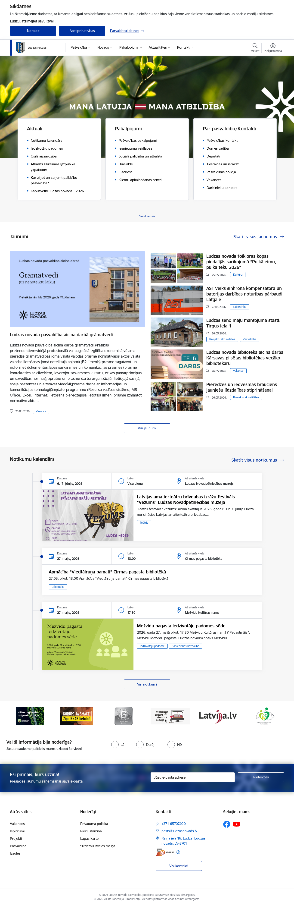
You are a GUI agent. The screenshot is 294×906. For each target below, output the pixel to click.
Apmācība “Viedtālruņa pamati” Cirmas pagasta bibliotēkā (107, 572)
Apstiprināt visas (82, 30)
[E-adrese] (165, 852)
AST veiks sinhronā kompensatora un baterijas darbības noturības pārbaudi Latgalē (244, 294)
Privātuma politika (94, 823)
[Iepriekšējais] (20, 716)
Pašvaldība (249, 339)
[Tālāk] (274, 716)
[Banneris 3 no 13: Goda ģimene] (123, 716)
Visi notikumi (147, 684)
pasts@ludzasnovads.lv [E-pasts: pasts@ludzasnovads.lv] (179, 831)
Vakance (41, 411)
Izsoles (15, 853)
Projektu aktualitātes (222, 339)
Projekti (16, 838)
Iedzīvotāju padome (152, 646)
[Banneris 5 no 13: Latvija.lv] (217, 716)
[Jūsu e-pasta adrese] (193, 777)
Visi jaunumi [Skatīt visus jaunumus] (147, 428)
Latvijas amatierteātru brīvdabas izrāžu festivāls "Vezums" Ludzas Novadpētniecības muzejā (186, 499)
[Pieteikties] (261, 777)
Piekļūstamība (91, 831)
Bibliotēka (58, 586)
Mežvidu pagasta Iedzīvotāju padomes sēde (181, 626)
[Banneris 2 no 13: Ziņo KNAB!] (76, 716)
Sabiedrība (239, 306)
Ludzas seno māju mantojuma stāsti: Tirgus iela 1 (243, 323)
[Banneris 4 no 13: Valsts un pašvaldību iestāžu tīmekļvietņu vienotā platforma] (171, 716)
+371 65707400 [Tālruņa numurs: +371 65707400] (173, 823)
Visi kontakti (178, 866)
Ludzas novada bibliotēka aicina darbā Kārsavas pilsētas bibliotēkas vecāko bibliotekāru (244, 357)
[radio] (117, 744)
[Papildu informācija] (178, 852)
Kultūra (237, 274)
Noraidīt (33, 30)
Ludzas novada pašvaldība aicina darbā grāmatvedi (61, 334)
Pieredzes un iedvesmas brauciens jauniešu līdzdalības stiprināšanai (241, 387)
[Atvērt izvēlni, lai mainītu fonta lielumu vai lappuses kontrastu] (273, 48)
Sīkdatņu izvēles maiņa (97, 846)
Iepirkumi (17, 831)
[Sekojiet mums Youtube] (236, 824)
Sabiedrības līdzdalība (185, 646)
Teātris (144, 522)
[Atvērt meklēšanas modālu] (255, 48)
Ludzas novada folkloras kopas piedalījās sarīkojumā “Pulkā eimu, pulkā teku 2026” (241, 261)
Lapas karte (89, 838)
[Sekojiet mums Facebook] (226, 824)
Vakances (17, 823)
